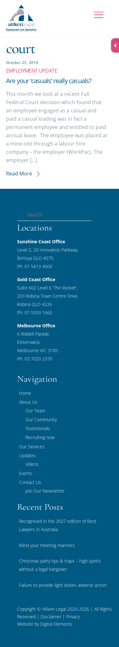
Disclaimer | (53, 617)
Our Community (41, 419)
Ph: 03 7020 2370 (34, 359)
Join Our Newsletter (44, 491)
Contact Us (30, 482)
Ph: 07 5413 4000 (34, 266)
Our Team (35, 411)
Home (25, 393)
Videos (32, 464)
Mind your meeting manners (47, 545)
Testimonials (37, 428)
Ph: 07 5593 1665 (34, 312)
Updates (27, 455)
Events (25, 473)
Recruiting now (40, 437)
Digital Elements (56, 624)
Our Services (31, 447)
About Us (28, 402)
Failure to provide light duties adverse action (63, 585)
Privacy (72, 617)
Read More (19, 173)
